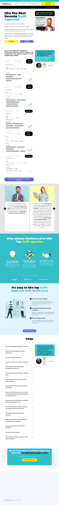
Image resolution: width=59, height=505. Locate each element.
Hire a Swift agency (29, 330)
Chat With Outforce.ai (27, 41)
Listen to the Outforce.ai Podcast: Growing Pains (29, 0)
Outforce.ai (17, 500)
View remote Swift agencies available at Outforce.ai (19, 179)
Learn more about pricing (29, 462)
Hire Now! (29, 61)
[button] (17, 4)
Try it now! (11, 41)
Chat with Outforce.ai (40, 28)
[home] (6, 3)
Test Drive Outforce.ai (48, 3)
